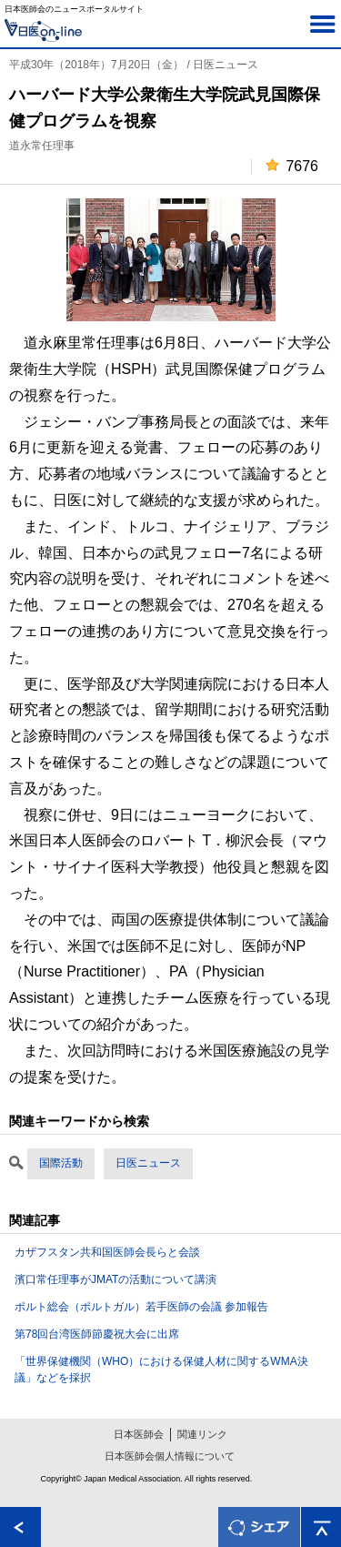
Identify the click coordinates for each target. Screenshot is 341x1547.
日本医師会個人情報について (170, 1456)
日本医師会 (139, 1434)
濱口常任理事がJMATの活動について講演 (115, 1279)
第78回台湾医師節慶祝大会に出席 (97, 1334)
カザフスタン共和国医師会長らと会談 (107, 1252)
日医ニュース (148, 1163)
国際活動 (61, 1163)
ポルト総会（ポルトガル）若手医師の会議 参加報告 (141, 1306)
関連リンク (202, 1434)
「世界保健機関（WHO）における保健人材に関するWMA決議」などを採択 (161, 1369)
